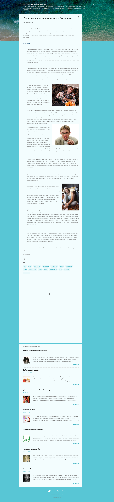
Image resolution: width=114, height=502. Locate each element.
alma (25, 266)
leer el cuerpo (32, 269)
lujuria (40, 269)
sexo (60, 269)
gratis (25, 269)
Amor (30, 266)
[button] (78, 17)
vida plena (26, 273)
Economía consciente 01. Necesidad (33, 429)
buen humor (37, 266)
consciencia (54, 266)
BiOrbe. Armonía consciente (34, 4)
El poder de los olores (29, 410)
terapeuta (66, 269)
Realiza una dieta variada (30, 370)
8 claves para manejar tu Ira (31, 449)
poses (45, 269)
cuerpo (62, 266)
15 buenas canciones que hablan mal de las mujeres (37, 390)
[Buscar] (94, 4)
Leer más (76, 365)
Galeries (61, 494)
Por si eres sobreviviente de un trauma (34, 469)
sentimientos (53, 269)
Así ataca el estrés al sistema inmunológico (35, 350)
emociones (69, 266)
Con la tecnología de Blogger (57, 491)
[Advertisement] (89, 39)
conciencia (46, 266)
